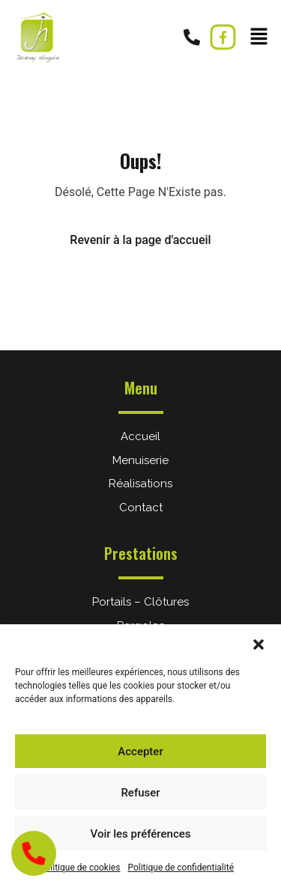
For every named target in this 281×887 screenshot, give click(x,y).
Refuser (140, 792)
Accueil (140, 436)
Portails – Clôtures (140, 602)
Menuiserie (140, 460)
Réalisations (140, 483)
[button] (258, 642)
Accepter (140, 751)
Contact (141, 507)
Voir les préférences (141, 834)
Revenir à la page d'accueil (140, 240)
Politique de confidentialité (180, 867)
